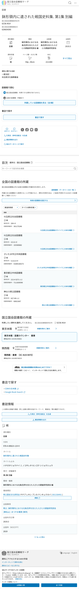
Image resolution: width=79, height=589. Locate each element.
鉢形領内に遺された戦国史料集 (16, 455)
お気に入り (7, 130)
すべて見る (67, 58)
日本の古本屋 (12, 388)
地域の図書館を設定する (53, 200)
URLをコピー (14, 130)
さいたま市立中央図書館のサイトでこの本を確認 (56, 267)
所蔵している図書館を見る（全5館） (39, 102)
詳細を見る (18, 579)
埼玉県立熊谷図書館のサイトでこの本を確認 (57, 230)
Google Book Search (15, 392)
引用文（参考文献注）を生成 (15, 135)
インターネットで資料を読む (12, 562)
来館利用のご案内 (47, 328)
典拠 (37, 498)
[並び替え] (11, 207)
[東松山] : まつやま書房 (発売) (15, 511)
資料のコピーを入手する (10, 565)
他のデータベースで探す (14, 144)
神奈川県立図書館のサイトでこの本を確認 (58, 305)
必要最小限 (21, 585)
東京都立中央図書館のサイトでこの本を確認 (57, 286)
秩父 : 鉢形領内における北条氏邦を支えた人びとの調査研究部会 (29, 508)
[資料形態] (28, 207)
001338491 (57, 494)
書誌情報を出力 (11, 139)
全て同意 (59, 585)
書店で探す (39, 117)
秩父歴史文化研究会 (11, 494)
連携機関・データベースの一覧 (63, 190)
